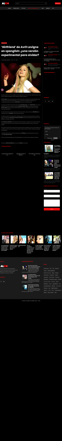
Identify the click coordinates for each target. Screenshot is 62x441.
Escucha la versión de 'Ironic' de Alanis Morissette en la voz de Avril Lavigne (34, 267)
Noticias (53, 285)
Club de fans (46, 275)
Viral (55, 292)
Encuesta (57, 277)
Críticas (56, 275)
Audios (45, 270)
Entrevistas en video (53, 279)
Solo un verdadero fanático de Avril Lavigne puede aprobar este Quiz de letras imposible (30, 249)
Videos (45, 292)
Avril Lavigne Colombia (6, 59)
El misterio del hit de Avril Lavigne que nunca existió (14, 247)
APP (43, 8)
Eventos (59, 279)
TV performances (58, 290)
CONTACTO (57, 3)
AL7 (53, 8)
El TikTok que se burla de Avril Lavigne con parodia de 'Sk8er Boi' (47, 248)
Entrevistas (46, 279)
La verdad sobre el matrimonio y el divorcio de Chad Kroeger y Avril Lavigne (5, 248)
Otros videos (58, 285)
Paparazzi (45, 288)
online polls (52, 139)
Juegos (50, 283)
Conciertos (52, 275)
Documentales (51, 277)
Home (9, 8)
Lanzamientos (55, 283)
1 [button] (30, 256)
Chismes (56, 272)
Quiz (49, 288)
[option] (5, 243)
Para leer (16, 8)
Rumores (45, 290)
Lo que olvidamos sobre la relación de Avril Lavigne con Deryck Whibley (56, 248)
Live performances (47, 285)
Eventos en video (47, 281)
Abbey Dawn (46, 268)
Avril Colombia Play (33, 8)
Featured (53, 281)
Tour (53, 290)
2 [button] (31, 256)
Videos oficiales (51, 292)
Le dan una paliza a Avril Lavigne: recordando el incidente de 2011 (39, 247)
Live (60, 283)
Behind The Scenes (47, 272)
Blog (53, 272)
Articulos (57, 268)
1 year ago (51, 52)
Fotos (23, 8)
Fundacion (46, 283)
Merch (48, 8)
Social (49, 290)
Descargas (46, 277)
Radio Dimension (54, 288)
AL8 (53, 268)
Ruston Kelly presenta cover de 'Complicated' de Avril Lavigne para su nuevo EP (52, 59)
